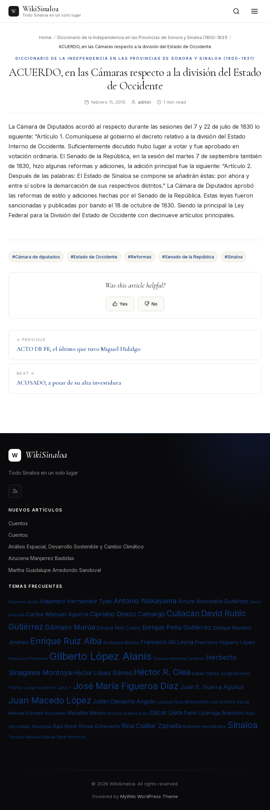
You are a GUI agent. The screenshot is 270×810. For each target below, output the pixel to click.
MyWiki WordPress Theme (149, 796)
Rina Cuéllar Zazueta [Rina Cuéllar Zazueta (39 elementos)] (151, 725)
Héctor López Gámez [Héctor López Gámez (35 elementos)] (103, 672)
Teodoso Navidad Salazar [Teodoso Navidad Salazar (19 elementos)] (32, 737)
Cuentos (18, 523)
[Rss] (15, 491)
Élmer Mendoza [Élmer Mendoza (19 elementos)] (71, 737)
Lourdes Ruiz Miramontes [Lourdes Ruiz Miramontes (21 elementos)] (183, 702)
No (151, 304)
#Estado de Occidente (94, 256)
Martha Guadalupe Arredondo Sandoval (54, 570)
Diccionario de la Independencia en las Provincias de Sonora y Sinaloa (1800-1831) (142, 37)
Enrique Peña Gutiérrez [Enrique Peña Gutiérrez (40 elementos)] (176, 627)
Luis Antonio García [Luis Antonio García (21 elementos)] (229, 702)
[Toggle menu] (255, 11)
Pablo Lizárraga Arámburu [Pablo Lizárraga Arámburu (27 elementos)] (214, 713)
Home (45, 37)
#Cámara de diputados (36, 256)
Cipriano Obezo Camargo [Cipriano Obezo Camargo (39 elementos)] (127, 614)
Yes (120, 304)
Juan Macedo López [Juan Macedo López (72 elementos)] (49, 700)
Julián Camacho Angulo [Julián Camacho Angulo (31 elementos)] (124, 701)
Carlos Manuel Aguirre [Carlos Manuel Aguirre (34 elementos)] (57, 614)
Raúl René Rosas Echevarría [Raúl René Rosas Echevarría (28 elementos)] (86, 726)
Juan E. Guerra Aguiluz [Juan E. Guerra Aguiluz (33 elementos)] (212, 686)
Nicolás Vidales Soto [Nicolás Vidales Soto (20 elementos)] (127, 713)
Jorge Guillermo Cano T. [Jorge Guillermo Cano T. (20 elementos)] (48, 687)
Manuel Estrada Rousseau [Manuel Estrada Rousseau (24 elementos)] (37, 713)
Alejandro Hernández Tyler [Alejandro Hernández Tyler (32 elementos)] (76, 601)
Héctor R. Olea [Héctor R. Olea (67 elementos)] (162, 672)
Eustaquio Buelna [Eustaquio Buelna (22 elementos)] (121, 642)
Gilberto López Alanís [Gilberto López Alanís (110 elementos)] (100, 656)
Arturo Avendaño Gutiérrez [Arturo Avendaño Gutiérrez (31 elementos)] (213, 601)
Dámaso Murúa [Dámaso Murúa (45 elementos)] (70, 627)
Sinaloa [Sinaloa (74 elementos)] (242, 725)
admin (144, 102)
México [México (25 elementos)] (98, 713)
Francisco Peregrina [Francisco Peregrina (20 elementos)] (28, 658)
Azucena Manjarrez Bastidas (41, 558)
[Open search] (236, 11)
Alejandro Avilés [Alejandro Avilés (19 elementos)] (23, 602)
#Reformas (140, 256)
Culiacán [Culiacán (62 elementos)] (183, 613)
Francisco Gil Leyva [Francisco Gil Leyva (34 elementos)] (166, 641)
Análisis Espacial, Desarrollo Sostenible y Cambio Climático (76, 546)
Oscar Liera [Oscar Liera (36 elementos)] (166, 712)
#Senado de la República (188, 256)
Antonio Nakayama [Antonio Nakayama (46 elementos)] (145, 601)
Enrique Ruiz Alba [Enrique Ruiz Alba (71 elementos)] (66, 641)
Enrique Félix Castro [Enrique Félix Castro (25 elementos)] (119, 628)
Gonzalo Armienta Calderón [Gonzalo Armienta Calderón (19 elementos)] (179, 658)
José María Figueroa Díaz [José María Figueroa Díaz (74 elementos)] (126, 686)
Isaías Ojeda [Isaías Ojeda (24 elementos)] (205, 673)
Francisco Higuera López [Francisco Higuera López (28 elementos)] (225, 642)
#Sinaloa (234, 256)
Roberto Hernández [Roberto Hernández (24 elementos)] (204, 726)
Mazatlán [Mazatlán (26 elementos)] (78, 713)
